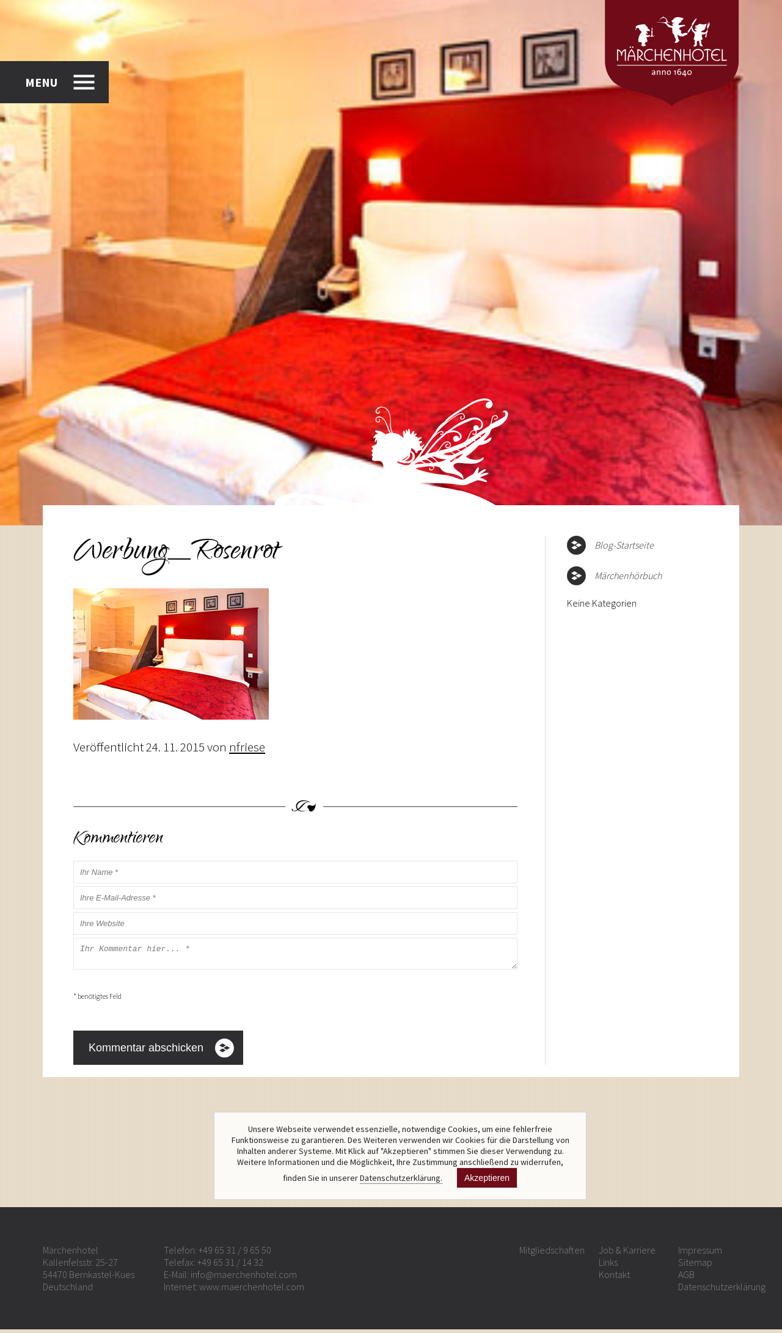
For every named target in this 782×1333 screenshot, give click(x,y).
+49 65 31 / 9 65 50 (235, 1253)
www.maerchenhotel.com (251, 1290)
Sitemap (695, 1266)
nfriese (247, 747)
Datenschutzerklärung (722, 1290)
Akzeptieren (487, 1178)
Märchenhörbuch (628, 575)
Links (608, 1266)
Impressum (700, 1253)
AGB (686, 1278)
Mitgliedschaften (552, 1253)
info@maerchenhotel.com (244, 1278)
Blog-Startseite (624, 545)
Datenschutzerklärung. (401, 1177)
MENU (41, 82)
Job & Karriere (627, 1253)
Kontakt (614, 1278)
